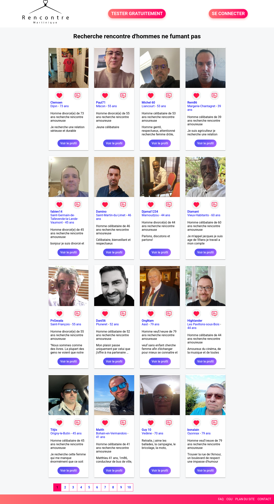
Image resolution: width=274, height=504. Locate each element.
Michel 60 (148, 102)
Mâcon (100, 106)
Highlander (194, 320)
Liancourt (148, 106)
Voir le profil (68, 143)
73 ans (64, 106)
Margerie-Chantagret (201, 106)
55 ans (112, 106)
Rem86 (192, 102)
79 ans (154, 324)
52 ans (114, 324)
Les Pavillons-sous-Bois (203, 324)
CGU (229, 499)
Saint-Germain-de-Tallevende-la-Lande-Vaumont (64, 218)
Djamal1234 (150, 211)
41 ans (100, 437)
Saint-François (60, 324)
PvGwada (56, 320)
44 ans (165, 215)
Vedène (147, 433)
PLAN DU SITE (245, 499)
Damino (101, 211)
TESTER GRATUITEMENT (137, 13)
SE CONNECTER (228, 13)
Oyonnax (193, 433)
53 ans (161, 106)
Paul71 (101, 102)
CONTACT (264, 499)
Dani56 (101, 320)
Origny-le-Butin (60, 433)
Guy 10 (146, 430)
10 (129, 487)
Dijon (53, 106)
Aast (145, 324)
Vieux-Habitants (198, 215)
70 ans (158, 433)
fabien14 (56, 211)
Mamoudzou (150, 215)
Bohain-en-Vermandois (111, 433)
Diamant (193, 211)
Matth (100, 430)
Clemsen (56, 102)
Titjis (53, 430)
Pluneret (101, 324)
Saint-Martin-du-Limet (110, 215)
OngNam (148, 320)
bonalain (193, 430)
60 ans (215, 215)
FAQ (221, 499)
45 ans (69, 222)
